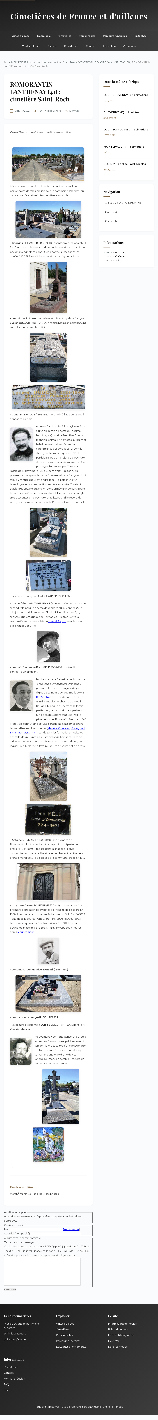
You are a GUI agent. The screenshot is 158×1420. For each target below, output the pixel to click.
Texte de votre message (19, 1242)
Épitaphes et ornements (71, 1351)
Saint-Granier (18, 732)
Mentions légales (14, 1383)
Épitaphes (140, 35)
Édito (7, 1395)
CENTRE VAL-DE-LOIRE (92, 62)
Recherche (111, 221)
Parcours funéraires (115, 35)
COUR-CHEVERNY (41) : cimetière (125, 94)
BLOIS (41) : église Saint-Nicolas (124, 163)
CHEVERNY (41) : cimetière (121, 112)
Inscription (109, 46)
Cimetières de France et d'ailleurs (79, 16)
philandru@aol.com (16, 1344)
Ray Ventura (43, 697)
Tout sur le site (31, 46)
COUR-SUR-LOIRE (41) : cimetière (125, 129)
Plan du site (71, 46)
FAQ (6, 1389)
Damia (31, 732)
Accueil (8, 62)
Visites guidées (20, 35)
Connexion (129, 46)
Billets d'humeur (118, 1334)
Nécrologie (44, 35)
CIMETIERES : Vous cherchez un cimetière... (38, 62)
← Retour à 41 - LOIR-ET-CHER (123, 203)
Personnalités (87, 35)
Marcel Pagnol (57, 621)
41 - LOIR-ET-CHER (119, 62)
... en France (70, 62)
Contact (90, 46)
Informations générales (122, 1328)
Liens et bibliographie (121, 1340)
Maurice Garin (26, 932)
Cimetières (64, 35)
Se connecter (71, 1229)
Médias (52, 46)
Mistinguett (78, 728)
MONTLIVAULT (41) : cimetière (123, 146)
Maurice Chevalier (59, 728)
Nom (7, 1229)
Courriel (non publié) (17, 1233)
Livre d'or (113, 1346)
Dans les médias (117, 1351)
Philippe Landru (52, 110)
